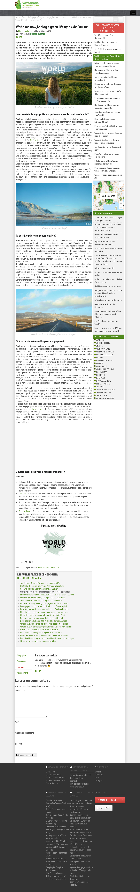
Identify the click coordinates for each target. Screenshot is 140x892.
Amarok (99, 346)
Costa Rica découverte (105, 354)
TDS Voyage (100, 386)
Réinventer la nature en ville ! (104, 268)
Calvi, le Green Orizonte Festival (80, 883)
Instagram (99, 780)
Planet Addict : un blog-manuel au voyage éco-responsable (45, 612)
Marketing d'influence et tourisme (80, 877)
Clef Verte (34, 140)
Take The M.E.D (76, 858)
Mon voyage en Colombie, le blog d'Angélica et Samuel (42, 597)
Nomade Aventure (103, 381)
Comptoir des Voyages (105, 351)
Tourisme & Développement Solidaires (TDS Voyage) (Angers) (57, 847)
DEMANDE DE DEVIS (107, 800)
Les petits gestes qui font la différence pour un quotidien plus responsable (108, 329)
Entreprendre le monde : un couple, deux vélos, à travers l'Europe (47, 594)
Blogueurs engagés (46, 17)
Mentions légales (77, 786)
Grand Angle (101, 366)
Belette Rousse (25, 511)
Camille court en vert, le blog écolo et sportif (39, 629)
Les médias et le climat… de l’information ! (104, 305)
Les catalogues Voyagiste (106, 336)
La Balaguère (101, 372)
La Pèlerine (101, 375)
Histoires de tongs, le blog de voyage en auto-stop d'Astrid (44, 603)
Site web (18, 743)
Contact (73, 780)
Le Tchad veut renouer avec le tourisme (108, 300)
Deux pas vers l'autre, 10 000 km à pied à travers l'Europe (43, 620)
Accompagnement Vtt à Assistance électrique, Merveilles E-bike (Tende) (56, 838)
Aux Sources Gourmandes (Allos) (56, 854)
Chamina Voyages (103, 349)
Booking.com (37, 408)
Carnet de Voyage (29, 17)
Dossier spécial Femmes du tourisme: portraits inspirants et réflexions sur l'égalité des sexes (81, 839)
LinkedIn (98, 771)
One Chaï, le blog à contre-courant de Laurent (39, 588)
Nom (17, 721)
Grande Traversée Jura (79, 814)
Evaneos (99, 363)
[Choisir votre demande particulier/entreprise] (122, 800)
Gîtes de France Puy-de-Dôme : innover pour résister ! (108, 250)
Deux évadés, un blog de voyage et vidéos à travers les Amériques (47, 638)
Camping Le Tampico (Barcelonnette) (54, 869)
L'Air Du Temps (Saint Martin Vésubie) (57, 816)
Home (17, 17)
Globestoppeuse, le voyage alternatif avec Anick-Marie (43, 614)
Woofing (73, 826)
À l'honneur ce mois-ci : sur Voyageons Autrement (108, 219)
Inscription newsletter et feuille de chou (80, 776)
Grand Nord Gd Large (105, 369)
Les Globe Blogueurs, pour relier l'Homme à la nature (42, 585)
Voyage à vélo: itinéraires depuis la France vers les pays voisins (46, 626)
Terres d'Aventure (103, 392)
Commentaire (20, 690)
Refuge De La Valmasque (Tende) (56, 810)
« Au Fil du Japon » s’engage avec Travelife (106, 322)
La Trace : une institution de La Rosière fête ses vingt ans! (108, 280)
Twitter (98, 777)
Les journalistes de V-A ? (56, 777)
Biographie (21, 655)
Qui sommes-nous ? (54, 774)
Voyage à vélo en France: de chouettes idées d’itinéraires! (44, 623)
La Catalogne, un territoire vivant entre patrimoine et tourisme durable (81, 803)
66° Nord (100, 340)
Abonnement (22, 672)
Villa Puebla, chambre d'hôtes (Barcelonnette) (56, 874)
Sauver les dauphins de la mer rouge (80, 851)
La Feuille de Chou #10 (79, 846)
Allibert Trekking (103, 343)
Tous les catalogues (54, 800)
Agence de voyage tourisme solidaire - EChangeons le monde (81, 870)
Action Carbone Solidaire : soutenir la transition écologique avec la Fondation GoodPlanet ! (107, 227)
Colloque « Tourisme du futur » (80, 863)
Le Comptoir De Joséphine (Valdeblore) (56, 822)
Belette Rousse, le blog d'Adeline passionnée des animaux (44, 635)
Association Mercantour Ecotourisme (80, 810)
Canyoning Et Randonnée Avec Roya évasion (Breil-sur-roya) (58, 829)
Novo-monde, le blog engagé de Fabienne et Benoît (41, 617)
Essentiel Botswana (104, 360)
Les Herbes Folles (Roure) (56, 878)
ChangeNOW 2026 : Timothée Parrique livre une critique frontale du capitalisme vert (108, 293)
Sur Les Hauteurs (103, 383)
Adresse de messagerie (25, 732)
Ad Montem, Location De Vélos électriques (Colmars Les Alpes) (57, 861)
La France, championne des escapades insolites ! (108, 273)
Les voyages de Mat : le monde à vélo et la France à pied (43, 606)
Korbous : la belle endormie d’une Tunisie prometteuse (106, 236)
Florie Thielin (23, 30)
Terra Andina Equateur (105, 389)
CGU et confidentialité (79, 783)
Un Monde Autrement (105, 398)
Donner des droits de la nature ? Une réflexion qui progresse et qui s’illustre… (107, 314)
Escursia (99, 357)
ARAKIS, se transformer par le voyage (107, 286)
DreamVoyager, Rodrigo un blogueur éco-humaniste (41, 632)
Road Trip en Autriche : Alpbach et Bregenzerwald (81, 831)
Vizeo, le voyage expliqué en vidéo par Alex (38, 641)
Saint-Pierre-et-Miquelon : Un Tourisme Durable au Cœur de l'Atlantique (81, 820)
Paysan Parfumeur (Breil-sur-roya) (58, 805)
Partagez (21, 666)
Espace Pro (50, 771)
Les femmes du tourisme (80, 855)
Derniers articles (23, 661)
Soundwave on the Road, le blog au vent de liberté (41, 600)
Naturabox (100, 378)
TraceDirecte (101, 395)
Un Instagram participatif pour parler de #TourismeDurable (44, 609)
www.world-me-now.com (48, 567)
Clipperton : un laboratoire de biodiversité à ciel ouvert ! (104, 243)
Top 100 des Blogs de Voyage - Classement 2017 (40, 582)
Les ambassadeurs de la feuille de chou (55, 782)
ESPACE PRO (104, 808)
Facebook (99, 774)
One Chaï (22, 493)
